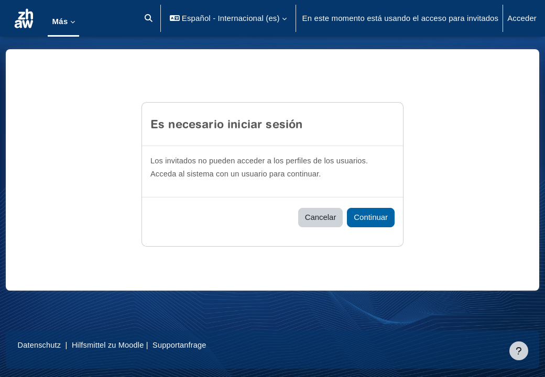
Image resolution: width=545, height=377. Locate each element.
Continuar (371, 217)
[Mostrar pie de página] (518, 350)
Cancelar (320, 217)
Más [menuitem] (60, 21)
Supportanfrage (203, 344)
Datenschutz (59, 344)
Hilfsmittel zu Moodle (130, 344)
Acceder (522, 18)
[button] (149, 18)
